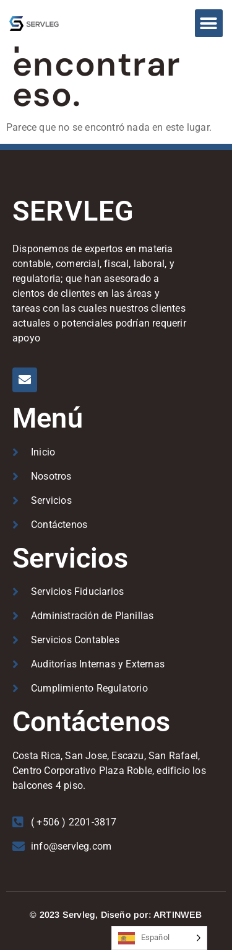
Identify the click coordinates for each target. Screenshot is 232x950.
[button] (209, 23)
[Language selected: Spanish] (159, 938)
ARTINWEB (177, 915)
